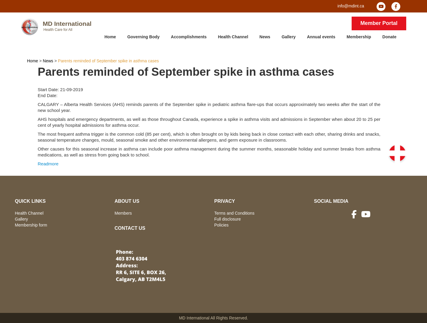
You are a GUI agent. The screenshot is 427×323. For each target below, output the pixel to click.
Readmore (48, 163)
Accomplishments (189, 36)
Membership (359, 36)
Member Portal (378, 23)
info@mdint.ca (350, 6)
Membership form (31, 225)
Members (123, 213)
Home (110, 36)
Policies (221, 225)
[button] (397, 153)
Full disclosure (227, 219)
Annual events (321, 36)
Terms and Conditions (234, 213)
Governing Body (143, 36)
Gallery (289, 36)
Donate (389, 36)
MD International (67, 23)
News (264, 36)
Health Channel (233, 36)
